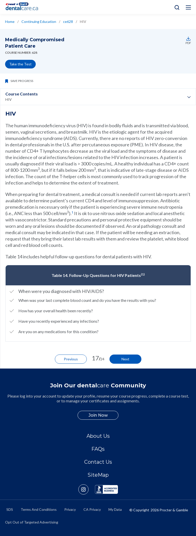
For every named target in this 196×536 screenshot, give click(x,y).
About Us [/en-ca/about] (98, 436)
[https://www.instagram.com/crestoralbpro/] (86, 489)
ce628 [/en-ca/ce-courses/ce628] (68, 21)
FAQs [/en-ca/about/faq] (98, 449)
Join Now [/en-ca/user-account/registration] (98, 415)
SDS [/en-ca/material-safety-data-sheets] (9, 509)
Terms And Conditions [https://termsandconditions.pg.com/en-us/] (39, 509)
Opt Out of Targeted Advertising (31, 522)
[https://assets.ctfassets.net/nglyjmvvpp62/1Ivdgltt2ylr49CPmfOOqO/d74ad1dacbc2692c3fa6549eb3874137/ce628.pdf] (188, 39)
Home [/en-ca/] (10, 21)
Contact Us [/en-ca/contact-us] (98, 462)
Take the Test (20, 64)
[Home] (24, 7)
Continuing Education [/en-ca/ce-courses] (38, 21)
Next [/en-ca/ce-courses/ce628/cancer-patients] (125, 359)
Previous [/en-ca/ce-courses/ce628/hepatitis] (71, 359)
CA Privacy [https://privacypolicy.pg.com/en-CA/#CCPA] (92, 509)
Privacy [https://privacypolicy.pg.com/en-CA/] (70, 509)
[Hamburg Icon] (188, 7)
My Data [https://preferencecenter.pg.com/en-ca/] (115, 509)
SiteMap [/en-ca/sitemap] (98, 475)
